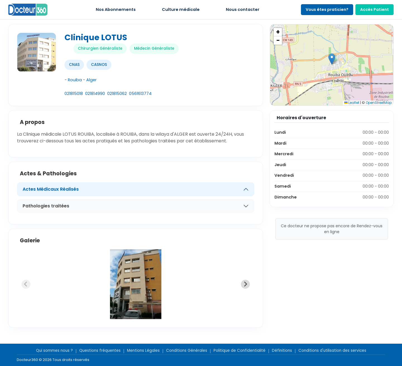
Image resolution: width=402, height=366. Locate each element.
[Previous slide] (25, 284)
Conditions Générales (186, 350)
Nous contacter (242, 9)
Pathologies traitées (46, 206)
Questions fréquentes (100, 350)
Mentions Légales (143, 350)
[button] (331, 59)
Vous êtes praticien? (327, 9)
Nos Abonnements (116, 9)
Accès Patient (374, 9)
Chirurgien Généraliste (100, 48)
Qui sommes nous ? (54, 350)
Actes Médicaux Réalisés (51, 189)
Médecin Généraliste (154, 48)
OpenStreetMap (379, 102)
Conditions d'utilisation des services (332, 350)
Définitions (282, 350)
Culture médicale (181, 9)
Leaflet (351, 102)
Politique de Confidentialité (239, 350)
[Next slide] (245, 284)
